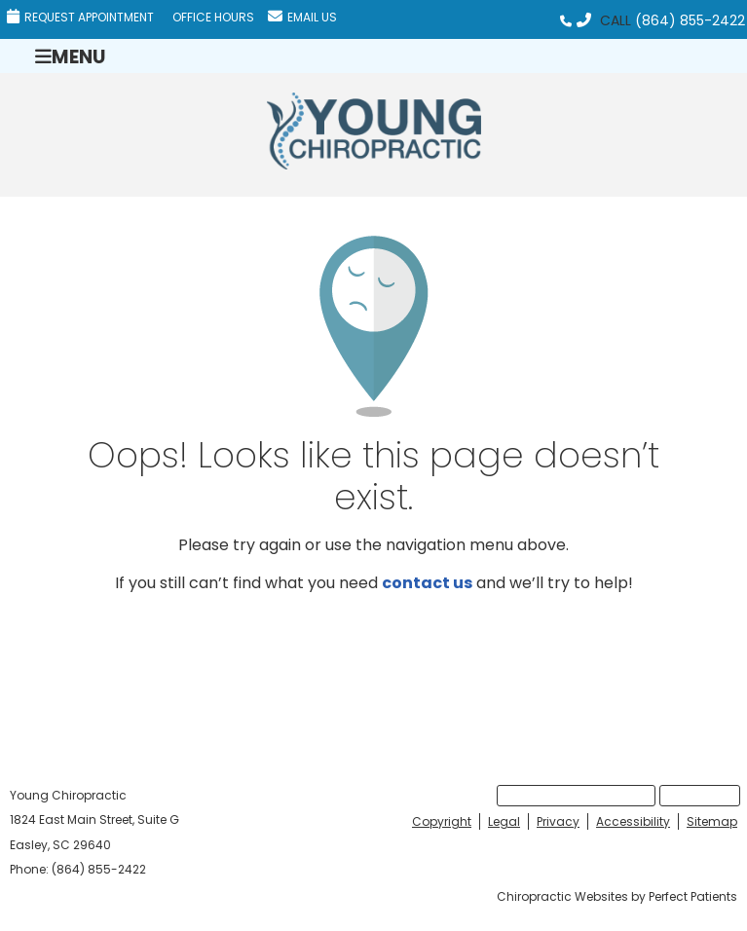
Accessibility (633, 821)
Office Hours (213, 17)
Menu (70, 56)
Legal (504, 821)
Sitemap (712, 821)
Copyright (441, 821)
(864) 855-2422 (690, 20)
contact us (427, 583)
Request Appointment (80, 17)
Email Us (302, 17)
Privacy (558, 821)
